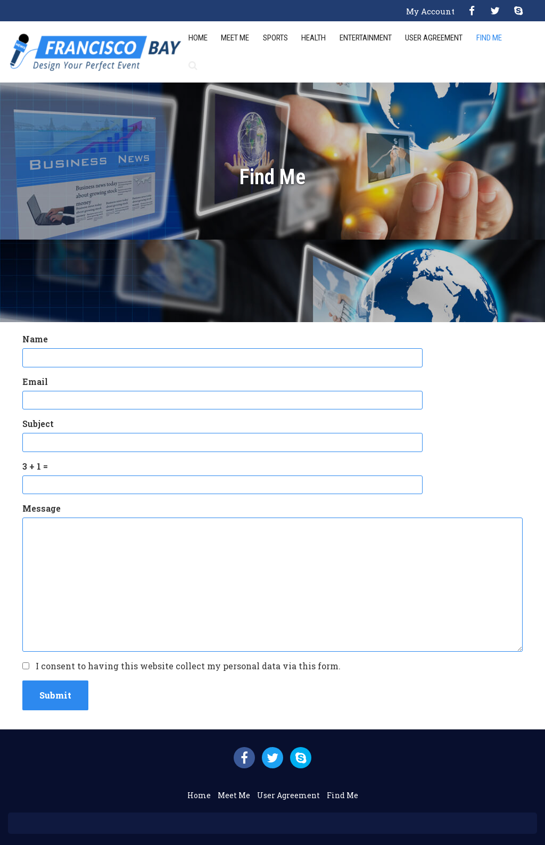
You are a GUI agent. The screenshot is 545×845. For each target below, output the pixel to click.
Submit (55, 695)
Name (35, 338)
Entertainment (366, 38)
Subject (38, 423)
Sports (275, 38)
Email (35, 381)
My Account (430, 11)
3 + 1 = (35, 466)
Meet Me (235, 38)
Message (41, 508)
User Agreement (434, 38)
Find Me (489, 38)
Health (313, 38)
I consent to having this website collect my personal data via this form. (188, 665)
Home (198, 38)
